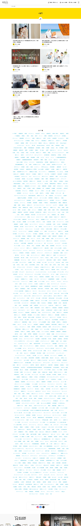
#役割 (24, 404)
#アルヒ (36, 239)
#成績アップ (58, 132)
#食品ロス (16, 308)
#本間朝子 (47, 132)
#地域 (57, 237)
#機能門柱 (61, 308)
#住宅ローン (58, 103)
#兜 (65, 318)
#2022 (26, 227)
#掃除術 (53, 153)
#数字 (46, 370)
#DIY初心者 (38, 280)
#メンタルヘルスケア (41, 177)
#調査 (46, 180)
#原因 (65, 258)
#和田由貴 (61, 168)
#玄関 (30, 127)
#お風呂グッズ (42, 246)
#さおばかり (44, 390)
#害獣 (60, 444)
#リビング (36, 160)
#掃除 (45, 98)
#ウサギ (65, 394)
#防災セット (50, 277)
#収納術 (49, 148)
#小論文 (38, 294)
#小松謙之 (34, 137)
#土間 (37, 156)
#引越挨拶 (40, 361)
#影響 (21, 335)
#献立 (23, 356)
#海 (47, 406)
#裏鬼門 (31, 244)
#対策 (27, 115)
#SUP (29, 223)
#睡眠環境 (18, 418)
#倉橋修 (22, 106)
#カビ (30, 139)
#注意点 (52, 110)
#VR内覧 (38, 225)
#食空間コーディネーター (57, 127)
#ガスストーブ (59, 311)
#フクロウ (29, 380)
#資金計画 (61, 299)
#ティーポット (29, 433)
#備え (52, 108)
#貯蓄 (21, 406)
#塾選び (31, 339)
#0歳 (63, 225)
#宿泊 (57, 423)
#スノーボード (18, 421)
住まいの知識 (63, 2)
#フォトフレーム (32, 387)
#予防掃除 (65, 163)
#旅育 (54, 148)
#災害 (44, 101)
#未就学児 (33, 215)
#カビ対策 (35, 359)
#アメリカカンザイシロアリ (53, 339)
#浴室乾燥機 (64, 187)
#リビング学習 (50, 349)
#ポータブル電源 (58, 390)
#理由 (27, 397)
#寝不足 (28, 208)
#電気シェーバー (25, 292)
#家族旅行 (44, 199)
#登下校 (29, 313)
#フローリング (16, 201)
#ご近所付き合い (61, 366)
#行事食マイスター (37, 127)
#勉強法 (40, 106)
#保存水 (39, 392)
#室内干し (42, 156)
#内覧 (23, 146)
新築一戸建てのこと (53, 2)
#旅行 (24, 151)
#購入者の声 (21, 447)
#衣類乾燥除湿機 (64, 263)
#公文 (59, 175)
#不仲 (15, 280)
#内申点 (60, 399)
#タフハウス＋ (34, 437)
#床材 (57, 304)
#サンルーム (23, 223)
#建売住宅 (21, 113)
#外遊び (66, 144)
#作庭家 (22, 129)
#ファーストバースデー (29, 301)
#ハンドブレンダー (60, 316)
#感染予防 (65, 132)
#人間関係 (16, 399)
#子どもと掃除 (63, 191)
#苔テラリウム (45, 139)
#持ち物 (21, 189)
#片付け (66, 148)
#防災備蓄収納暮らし (19, 127)
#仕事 (54, 184)
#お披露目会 (16, 444)
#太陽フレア (35, 421)
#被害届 (55, 399)
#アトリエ (57, 239)
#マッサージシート (56, 354)
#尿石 (34, 444)
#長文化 (65, 349)
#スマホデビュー (52, 418)
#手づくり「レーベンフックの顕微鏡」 (22, 347)
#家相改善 (65, 323)
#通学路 (43, 218)
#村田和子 (52, 139)
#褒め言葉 (65, 265)
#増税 (16, 433)
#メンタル (65, 208)
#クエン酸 (48, 153)
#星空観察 (42, 423)
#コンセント (39, 378)
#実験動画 (40, 172)
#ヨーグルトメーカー (33, 456)
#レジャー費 (63, 344)
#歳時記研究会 (52, 146)
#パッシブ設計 (57, 213)
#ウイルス (15, 447)
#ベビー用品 (63, 242)
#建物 (52, 251)
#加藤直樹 (22, 137)
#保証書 (61, 447)
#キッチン (28, 108)
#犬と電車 (27, 282)
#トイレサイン (53, 435)
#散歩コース (36, 447)
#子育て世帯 (44, 261)
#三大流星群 (25, 435)
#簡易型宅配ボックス (62, 413)
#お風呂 (22, 115)
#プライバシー (40, 215)
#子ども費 (38, 261)
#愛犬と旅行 (38, 440)
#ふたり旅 (60, 440)
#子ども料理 (41, 342)
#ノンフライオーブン (18, 370)
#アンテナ (21, 237)
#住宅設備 (32, 175)
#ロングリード (30, 351)
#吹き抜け (17, 242)
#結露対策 (36, 268)
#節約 (33, 101)
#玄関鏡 (28, 294)
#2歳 (22, 227)
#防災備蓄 (57, 277)
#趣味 (33, 203)
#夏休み (23, 168)
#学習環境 (30, 160)
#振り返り (37, 351)
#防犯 (20, 409)
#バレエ (47, 244)
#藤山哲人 (62, 96)
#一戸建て (15, 96)
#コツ (14, 151)
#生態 (29, 289)
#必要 (38, 366)
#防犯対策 (50, 98)
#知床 (33, 413)
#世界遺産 (37, 454)
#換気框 (44, 444)
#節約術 (50, 180)
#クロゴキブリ (55, 249)
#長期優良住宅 (17, 351)
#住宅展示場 (46, 117)
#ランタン (66, 342)
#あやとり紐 (62, 122)
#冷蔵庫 (47, 110)
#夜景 (26, 368)
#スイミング (60, 182)
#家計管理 (50, 328)
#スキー (38, 416)
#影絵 (67, 411)
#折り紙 (48, 108)
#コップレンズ (16, 270)
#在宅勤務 (29, 165)
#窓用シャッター (43, 452)
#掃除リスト (56, 191)
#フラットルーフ (30, 304)
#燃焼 (38, 265)
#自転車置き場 (47, 249)
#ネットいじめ (35, 337)
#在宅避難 (59, 323)
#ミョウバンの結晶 (52, 234)
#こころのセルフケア (61, 218)
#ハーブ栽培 (16, 320)
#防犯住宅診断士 (17, 146)
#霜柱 (56, 308)
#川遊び (32, 390)
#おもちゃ (66, 113)
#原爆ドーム (63, 239)
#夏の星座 (64, 425)
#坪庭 (20, 442)
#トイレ (52, 120)
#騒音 (49, 368)
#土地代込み (53, 342)
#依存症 (66, 230)
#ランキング (40, 146)
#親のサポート (53, 113)
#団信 (67, 170)
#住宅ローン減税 (64, 330)
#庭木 (27, 129)
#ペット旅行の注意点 (51, 385)
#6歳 (67, 227)
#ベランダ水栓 (41, 244)
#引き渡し (29, 318)
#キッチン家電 (25, 342)
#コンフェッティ (43, 268)
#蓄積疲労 (16, 187)
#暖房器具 (21, 203)
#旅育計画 (66, 428)
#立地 (56, 349)
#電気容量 (64, 289)
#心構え (31, 242)
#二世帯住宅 (29, 442)
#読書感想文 (22, 251)
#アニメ (66, 234)
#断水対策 (34, 449)
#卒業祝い (65, 313)
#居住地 (65, 399)
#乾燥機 (53, 285)
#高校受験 (37, 320)
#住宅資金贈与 (56, 330)
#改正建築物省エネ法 (46, 401)
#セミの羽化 (46, 292)
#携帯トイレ (24, 359)
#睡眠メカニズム (64, 416)
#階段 (62, 220)
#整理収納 (28, 378)
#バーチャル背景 (31, 184)
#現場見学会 (53, 117)
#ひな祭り (24, 172)
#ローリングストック (35, 218)
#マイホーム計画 (63, 139)
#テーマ (64, 433)
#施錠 (60, 349)
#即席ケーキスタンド (58, 335)
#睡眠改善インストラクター (30, 148)
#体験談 (52, 156)
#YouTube (58, 225)
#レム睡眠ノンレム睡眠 (24, 399)
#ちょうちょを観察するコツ (35, 435)
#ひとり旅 (15, 440)
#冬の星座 (50, 452)
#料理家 (46, 125)
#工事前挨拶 (32, 316)
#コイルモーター (25, 265)
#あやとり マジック (18, 258)
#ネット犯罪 (42, 337)
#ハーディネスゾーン (59, 201)
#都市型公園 (28, 444)
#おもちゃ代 (46, 437)
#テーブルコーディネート (39, 168)
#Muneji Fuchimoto (41, 108)
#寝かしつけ (17, 249)
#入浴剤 (36, 246)
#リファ (58, 397)
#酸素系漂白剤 (41, 380)
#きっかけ (54, 440)
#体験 (25, 296)
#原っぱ (32, 299)
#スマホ (42, 120)
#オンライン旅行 (55, 375)
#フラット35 (58, 156)
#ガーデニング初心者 (49, 311)
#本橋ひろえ (56, 160)
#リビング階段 (43, 349)
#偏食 (59, 442)
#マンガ (44, 354)
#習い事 (33, 108)
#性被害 (58, 411)
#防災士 (62, 125)
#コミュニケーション (61, 153)
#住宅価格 (16, 332)
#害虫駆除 (33, 120)
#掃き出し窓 (45, 428)
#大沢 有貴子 (59, 151)
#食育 (67, 115)
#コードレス (25, 156)
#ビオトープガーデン (29, 189)
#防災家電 (66, 275)
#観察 (28, 120)
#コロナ (27, 270)
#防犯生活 (66, 270)
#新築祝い (62, 328)
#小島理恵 (27, 103)
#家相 (43, 110)
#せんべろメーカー (29, 411)
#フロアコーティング (45, 304)
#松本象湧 (38, 110)
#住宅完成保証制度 (47, 330)
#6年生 (62, 227)
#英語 (29, 172)
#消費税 (56, 430)
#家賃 (45, 399)
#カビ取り (41, 359)
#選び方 (44, 175)
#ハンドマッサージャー (20, 318)
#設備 (53, 296)
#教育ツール (21, 433)
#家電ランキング (40, 158)
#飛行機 (53, 232)
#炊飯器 (40, 165)
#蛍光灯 (65, 304)
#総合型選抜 (25, 268)
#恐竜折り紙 (33, 275)
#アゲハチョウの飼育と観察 (22, 373)
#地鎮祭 (47, 201)
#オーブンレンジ (47, 378)
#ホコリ (19, 287)
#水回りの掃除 (49, 191)
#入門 (15, 394)
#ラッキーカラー (55, 351)
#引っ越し (42, 113)
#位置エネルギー (21, 392)
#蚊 (67, 359)
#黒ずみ (37, 273)
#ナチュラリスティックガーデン (28, 366)
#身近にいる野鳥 (18, 452)
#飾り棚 (24, 280)
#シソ (60, 382)
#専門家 (29, 296)
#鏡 (13, 359)
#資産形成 (41, 239)
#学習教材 (49, 344)
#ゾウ (41, 292)
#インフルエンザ (27, 335)
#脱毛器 (33, 294)
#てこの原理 (34, 347)
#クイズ (60, 394)
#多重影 (58, 361)
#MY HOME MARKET (26, 363)
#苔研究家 (50, 160)
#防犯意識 (54, 270)
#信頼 (16, 442)
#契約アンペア (58, 268)
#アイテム (65, 337)
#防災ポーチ (43, 277)
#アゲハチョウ (39, 428)
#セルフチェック (64, 409)
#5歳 (59, 227)
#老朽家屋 (27, 275)
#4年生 (46, 227)
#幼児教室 (52, 163)
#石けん (37, 182)
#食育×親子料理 (37, 306)
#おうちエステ (52, 323)
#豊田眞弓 (19, 151)
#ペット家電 (17, 385)
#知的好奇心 (16, 337)
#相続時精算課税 (51, 411)
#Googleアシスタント (57, 313)
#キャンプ (37, 153)
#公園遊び (27, 390)
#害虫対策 (39, 144)
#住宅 (67, 328)
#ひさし (16, 289)
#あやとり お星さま (48, 258)
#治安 (36, 394)
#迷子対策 (48, 351)
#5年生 (54, 227)
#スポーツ (57, 220)
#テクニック (36, 433)
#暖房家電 (60, 318)
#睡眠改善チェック (55, 416)
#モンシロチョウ (42, 254)
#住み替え (16, 165)
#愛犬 (57, 139)
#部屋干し (59, 285)
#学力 (14, 230)
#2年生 (18, 227)
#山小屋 (30, 361)
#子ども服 (66, 261)
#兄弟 (27, 220)
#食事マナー (60, 194)
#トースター (45, 435)
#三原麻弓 (66, 137)
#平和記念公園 (45, 382)
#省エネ (66, 196)
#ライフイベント (42, 347)
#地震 (66, 110)
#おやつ (42, 220)
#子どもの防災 (59, 261)
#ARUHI (31, 239)
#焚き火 (16, 251)
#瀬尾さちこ (20, 148)
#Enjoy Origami (63, 106)
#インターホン (50, 206)
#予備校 (34, 392)
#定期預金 (60, 301)
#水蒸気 (44, 449)
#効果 (49, 289)
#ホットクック (64, 325)
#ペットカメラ (25, 385)
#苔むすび (28, 137)
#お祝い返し (50, 268)
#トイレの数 (52, 370)
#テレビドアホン (23, 225)
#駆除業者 (35, 296)
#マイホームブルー (36, 363)
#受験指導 (58, 294)
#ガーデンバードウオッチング (20, 158)
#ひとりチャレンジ (30, 234)
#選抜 (41, 409)
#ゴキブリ (15, 194)
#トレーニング (60, 437)
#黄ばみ (63, 454)
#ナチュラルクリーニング (19, 163)
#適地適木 (59, 433)
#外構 (49, 172)
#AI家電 (21, 187)
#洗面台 (66, 447)
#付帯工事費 (23, 206)
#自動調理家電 (51, 242)
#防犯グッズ (48, 218)
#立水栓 (36, 423)
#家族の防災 (15, 299)
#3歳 (42, 227)
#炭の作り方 (37, 354)
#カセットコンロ (28, 191)
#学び (33, 208)
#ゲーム (24, 311)
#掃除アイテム (53, 170)
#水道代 (20, 449)
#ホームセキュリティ (37, 325)
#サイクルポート (21, 273)
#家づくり (19, 328)
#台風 (14, 115)
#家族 (49, 115)
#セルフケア (56, 409)
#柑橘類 (31, 263)
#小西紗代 (17, 106)
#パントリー (63, 380)
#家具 (66, 308)
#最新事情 (23, 344)
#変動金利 (60, 199)
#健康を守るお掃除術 (21, 160)
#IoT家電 (54, 337)
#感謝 (54, 433)
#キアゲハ (58, 454)
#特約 (51, 220)
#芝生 (21, 316)
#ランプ (47, 342)
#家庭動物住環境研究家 (27, 122)
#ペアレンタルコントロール (18, 382)
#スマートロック (34, 418)
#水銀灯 (28, 356)
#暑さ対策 (47, 318)
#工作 (42, 270)
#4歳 (50, 227)
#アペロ (52, 237)
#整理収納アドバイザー (54, 141)
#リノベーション (38, 399)
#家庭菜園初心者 (34, 249)
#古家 (56, 373)
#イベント (34, 172)
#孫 (17, 316)
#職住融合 (31, 454)
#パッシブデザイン (48, 213)
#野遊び (55, 144)
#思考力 (59, 223)
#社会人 (47, 220)
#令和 (67, 397)
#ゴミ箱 (24, 287)
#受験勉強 (64, 294)
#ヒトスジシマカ (28, 232)
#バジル (25, 246)
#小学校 (57, 392)
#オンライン (61, 373)
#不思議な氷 (55, 363)
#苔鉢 (21, 361)
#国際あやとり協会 (33, 134)
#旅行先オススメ (45, 397)
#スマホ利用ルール (61, 418)
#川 (52, 401)
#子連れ (56, 452)
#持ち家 (34, 380)
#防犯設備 (25, 409)
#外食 (39, 275)
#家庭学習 (20, 175)
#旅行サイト (31, 440)
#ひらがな (57, 320)
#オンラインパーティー (37, 375)
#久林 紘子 (22, 132)
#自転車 (40, 249)
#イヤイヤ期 (41, 370)
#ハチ (22, 249)
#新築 (25, 96)
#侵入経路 (48, 337)
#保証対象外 (34, 370)
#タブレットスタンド (18, 430)
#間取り (23, 98)
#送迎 (66, 437)
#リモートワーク (39, 180)
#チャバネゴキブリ (17, 313)
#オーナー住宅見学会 (17, 144)
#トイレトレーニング (18, 437)
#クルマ (64, 254)
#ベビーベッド (24, 244)
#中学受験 (65, 103)
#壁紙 (57, 447)
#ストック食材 (18, 425)
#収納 (32, 103)
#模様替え (17, 120)
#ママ (46, 359)
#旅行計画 (66, 440)
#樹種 (49, 440)
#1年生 (66, 225)
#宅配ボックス (32, 144)
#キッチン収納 (17, 208)
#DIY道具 (59, 280)
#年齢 (20, 170)
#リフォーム (22, 165)
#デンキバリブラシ (56, 289)
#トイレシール (61, 435)
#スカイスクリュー (45, 416)
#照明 (22, 177)
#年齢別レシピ (28, 254)
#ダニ (49, 177)
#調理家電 (19, 156)
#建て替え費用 (33, 397)
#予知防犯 (27, 215)
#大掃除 (52, 132)
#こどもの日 (36, 191)
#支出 (21, 296)
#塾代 (24, 442)
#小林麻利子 (53, 137)
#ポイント (15, 215)
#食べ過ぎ (23, 380)
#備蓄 (15, 168)
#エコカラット (23, 289)
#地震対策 (48, 287)
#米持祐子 (66, 151)
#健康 (67, 201)
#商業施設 (50, 265)
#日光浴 (21, 428)
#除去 (32, 399)
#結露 (31, 268)
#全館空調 (49, 184)
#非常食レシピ (63, 292)
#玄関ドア (23, 294)
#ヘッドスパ (40, 318)
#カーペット (22, 256)
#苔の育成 (39, 316)
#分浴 (48, 246)
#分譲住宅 (51, 158)
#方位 (18, 115)
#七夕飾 (33, 430)
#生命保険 (38, 208)
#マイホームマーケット (46, 363)
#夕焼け (32, 428)
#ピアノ (34, 163)
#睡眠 (60, 165)
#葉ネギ (38, 344)
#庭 (63, 156)
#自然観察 (23, 120)
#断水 (29, 449)
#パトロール (37, 382)
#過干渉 (16, 296)
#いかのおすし (63, 203)
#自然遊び (61, 144)
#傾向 (14, 184)
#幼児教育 (36, 287)
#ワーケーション (19, 454)
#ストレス (60, 113)
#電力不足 (29, 392)
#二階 (51, 406)
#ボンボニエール (63, 249)
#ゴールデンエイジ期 (37, 313)
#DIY (57, 106)
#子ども (43, 96)
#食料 (31, 306)
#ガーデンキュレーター (19, 103)
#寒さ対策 (33, 177)
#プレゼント (58, 163)
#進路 (63, 170)
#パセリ (31, 382)
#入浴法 (58, 187)
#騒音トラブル (61, 368)
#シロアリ (55, 168)
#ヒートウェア (53, 318)
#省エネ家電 (17, 199)
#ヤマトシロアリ (50, 454)
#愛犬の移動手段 (16, 363)
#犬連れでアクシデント (45, 230)
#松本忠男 (60, 137)
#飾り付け (66, 273)
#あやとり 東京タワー (58, 258)
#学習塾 (66, 134)
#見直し (42, 351)
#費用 (31, 270)
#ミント (65, 356)
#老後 (52, 373)
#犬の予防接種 (55, 282)
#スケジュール (27, 406)
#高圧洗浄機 (31, 320)
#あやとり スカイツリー (37, 258)
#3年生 (37, 227)
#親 (58, 177)
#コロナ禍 (32, 115)
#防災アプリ (59, 275)
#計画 (67, 213)
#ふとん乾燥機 (18, 311)
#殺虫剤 (50, 335)
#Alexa (57, 232)
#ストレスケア (53, 182)
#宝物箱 (44, 440)
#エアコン (37, 103)
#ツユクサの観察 (64, 370)
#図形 (16, 413)
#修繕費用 (50, 399)
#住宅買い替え (38, 175)
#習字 (51, 382)
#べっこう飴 (26, 437)
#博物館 (63, 361)
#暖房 (16, 203)
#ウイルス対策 (37, 237)
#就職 (49, 199)
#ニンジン (29, 256)
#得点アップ (56, 180)
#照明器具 (27, 177)
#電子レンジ (28, 211)
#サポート (34, 223)
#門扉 (57, 172)
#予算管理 (47, 251)
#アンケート (27, 101)
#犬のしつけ (47, 282)
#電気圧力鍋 (17, 292)
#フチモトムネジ (20, 108)
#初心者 (27, 249)
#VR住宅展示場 (29, 447)
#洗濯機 (15, 449)
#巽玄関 (51, 430)
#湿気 (30, 359)
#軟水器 (39, 449)
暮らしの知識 (72, 2)
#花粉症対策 (37, 270)
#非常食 (61, 196)
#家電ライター (51, 103)
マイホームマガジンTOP (16, 506)
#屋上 (32, 404)
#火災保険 (15, 301)
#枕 (51, 387)
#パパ (28, 273)
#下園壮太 (46, 165)
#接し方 (21, 332)
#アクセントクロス (21, 230)
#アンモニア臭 (60, 234)
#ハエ (15, 306)
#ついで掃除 (59, 332)
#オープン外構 (64, 375)
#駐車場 (62, 177)
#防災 (67, 101)
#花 (61, 304)
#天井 (14, 261)
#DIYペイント (45, 280)
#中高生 (36, 339)
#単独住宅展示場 (53, 165)
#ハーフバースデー (51, 316)
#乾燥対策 (65, 285)
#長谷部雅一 (52, 129)
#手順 (26, 394)
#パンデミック (40, 213)
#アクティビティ (59, 230)
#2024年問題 (32, 227)
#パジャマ (25, 213)
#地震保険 (41, 196)
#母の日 (25, 361)
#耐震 (54, 218)
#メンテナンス (31, 354)
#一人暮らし (28, 349)
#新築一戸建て (55, 96)
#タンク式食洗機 (40, 430)
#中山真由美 (17, 141)
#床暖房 (52, 304)
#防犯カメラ (29, 168)
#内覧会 (48, 392)
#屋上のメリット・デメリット (37, 356)
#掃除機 (24, 184)
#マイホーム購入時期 (19, 254)
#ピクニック (40, 387)
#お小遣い (38, 390)
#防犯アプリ (48, 270)
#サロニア (61, 404)
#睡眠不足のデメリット (54, 125)
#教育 (54, 223)
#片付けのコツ (60, 148)
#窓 (43, 151)
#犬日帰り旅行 (49, 273)
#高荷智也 (57, 108)
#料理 (19, 172)
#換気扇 (49, 444)
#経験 (45, 172)
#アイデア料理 (47, 332)
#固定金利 (54, 199)
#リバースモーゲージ (27, 401)
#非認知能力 (37, 141)
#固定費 (54, 301)
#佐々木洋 (65, 146)
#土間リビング (17, 285)
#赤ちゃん (45, 106)
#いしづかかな (60, 134)
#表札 (51, 211)
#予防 (44, 392)
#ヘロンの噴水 (24, 320)
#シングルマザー (16, 416)
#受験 (34, 199)
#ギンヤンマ (53, 413)
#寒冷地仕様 (32, 265)
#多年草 (55, 382)
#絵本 (63, 213)
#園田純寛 (44, 148)
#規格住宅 (48, 96)
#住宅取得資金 (16, 330)
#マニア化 (47, 137)
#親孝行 (41, 299)
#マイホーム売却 (17, 182)
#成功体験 (58, 425)
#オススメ (23, 218)
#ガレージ (33, 201)
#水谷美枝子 (17, 139)
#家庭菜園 (21, 101)
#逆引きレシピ (37, 401)
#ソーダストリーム (27, 421)
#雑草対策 (54, 449)
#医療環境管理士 (51, 134)
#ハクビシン (56, 380)
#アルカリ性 (63, 232)
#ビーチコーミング (55, 246)
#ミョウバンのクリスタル (41, 234)
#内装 (22, 337)
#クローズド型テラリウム (54, 263)
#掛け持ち (35, 256)
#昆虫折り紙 (44, 335)
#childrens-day (16, 263)
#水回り (31, 170)
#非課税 (65, 430)
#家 (46, 158)
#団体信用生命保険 (64, 172)
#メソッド (22, 211)
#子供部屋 (61, 110)
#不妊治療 (16, 335)
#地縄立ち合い (25, 339)
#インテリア (57, 206)
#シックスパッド (31, 416)
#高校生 (14, 175)
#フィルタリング (48, 299)
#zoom (47, 456)
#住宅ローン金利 (61, 359)
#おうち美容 (26, 323)
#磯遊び (21, 390)
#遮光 (65, 347)
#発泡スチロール (41, 425)
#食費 (53, 172)
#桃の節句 (47, 211)
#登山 (59, 170)
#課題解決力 (20, 394)
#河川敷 (63, 401)
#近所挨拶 (54, 366)
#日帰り (42, 273)
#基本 (20, 246)
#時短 (62, 108)
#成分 (16, 268)
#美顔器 (48, 296)
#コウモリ (30, 246)
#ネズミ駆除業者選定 (48, 409)
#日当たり (27, 428)
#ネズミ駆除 (21, 397)
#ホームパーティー (38, 117)
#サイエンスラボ (33, 106)
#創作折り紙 (51, 106)
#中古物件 (15, 409)
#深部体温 (30, 194)
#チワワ (32, 261)
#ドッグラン (28, 196)
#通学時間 (43, 406)
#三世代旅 (19, 435)
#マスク (49, 354)
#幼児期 (65, 332)
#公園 (27, 382)
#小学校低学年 (64, 392)
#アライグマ (15, 397)
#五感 (44, 127)
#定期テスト (65, 382)
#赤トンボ (53, 397)
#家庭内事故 (24, 285)
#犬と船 (21, 282)
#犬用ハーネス (33, 282)
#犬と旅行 (19, 184)
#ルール (46, 404)
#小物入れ (37, 230)
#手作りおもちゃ (44, 129)
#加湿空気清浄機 (33, 332)
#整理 (47, 141)
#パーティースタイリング (20, 180)
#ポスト (65, 390)
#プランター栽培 (64, 387)
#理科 (27, 106)
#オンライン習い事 (18, 375)
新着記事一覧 (14, 508)
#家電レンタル (64, 320)
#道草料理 (48, 356)
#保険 (65, 335)
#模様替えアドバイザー (38, 211)
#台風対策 (36, 442)
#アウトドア (63, 141)
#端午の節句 (49, 223)
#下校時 (59, 449)
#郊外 (53, 425)
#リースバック (56, 344)
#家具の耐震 (53, 287)
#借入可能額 (33, 251)
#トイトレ (53, 437)
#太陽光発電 (42, 421)
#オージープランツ (34, 187)
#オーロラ (37, 242)
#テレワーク (48, 168)
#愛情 (43, 208)
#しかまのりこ (61, 101)
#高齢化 (42, 232)
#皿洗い (19, 280)
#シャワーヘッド (39, 413)
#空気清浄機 (17, 153)
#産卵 (64, 421)
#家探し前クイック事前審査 (51, 394)
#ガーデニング (57, 98)
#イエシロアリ (50, 308)
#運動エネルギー (16, 342)
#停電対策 (21, 215)
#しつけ (14, 172)
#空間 (47, 421)
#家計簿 (37, 328)
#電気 (32, 292)
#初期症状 (42, 287)
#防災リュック (17, 277)
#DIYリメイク (52, 280)
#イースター (47, 196)
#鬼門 (47, 113)
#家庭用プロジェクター (18, 325)
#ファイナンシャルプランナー (58, 115)
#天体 (28, 261)
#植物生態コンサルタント (43, 163)
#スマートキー (31, 182)
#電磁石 (36, 292)
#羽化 (57, 196)
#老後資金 (54, 177)
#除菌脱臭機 (16, 223)
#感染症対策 (30, 206)
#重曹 (41, 122)
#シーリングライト (21, 261)
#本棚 (28, 251)
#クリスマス (31, 125)
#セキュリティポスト (33, 409)
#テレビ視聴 (43, 433)
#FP (65, 127)
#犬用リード (40, 282)
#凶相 (35, 244)
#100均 (66, 184)
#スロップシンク (25, 418)
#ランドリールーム (31, 344)
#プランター (56, 387)
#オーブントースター (57, 378)
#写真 (51, 144)
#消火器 (66, 299)
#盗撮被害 (65, 444)
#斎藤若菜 (21, 96)
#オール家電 (14, 234)
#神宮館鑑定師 (31, 110)
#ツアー (40, 437)
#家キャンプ (33, 323)
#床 (65, 199)
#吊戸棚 (34, 318)
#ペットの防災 (37, 277)
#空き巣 (65, 189)
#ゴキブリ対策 (17, 265)
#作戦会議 (35, 425)
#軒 (67, 287)
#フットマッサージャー (28, 308)
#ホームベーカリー (18, 323)
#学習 (67, 175)
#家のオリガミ (49, 203)
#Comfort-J (43, 265)
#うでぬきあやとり (18, 239)
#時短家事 (65, 223)
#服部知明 (59, 129)
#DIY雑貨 (15, 196)
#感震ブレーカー (61, 287)
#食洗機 (66, 194)
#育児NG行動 (51, 261)
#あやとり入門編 (64, 256)
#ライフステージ (51, 347)
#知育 (14, 134)
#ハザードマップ (29, 117)
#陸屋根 (37, 304)
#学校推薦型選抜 (35, 406)
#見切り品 (37, 263)
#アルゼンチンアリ (64, 237)
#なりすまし (16, 206)
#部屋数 (36, 404)
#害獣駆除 (38, 151)
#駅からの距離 (31, 280)
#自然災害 (18, 366)
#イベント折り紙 (45, 294)
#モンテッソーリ (36, 139)
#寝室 (46, 122)
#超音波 (46, 442)
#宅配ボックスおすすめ (42, 323)
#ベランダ (55, 444)
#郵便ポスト (23, 354)
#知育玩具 (45, 289)
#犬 (26, 127)
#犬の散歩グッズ (63, 282)
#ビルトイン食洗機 (58, 189)
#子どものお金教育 (24, 263)
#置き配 (15, 275)
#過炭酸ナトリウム (45, 182)
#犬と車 (16, 282)
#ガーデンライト (31, 311)
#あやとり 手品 (27, 258)
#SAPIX (16, 406)
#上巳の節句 (64, 206)
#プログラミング (48, 215)
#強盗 (28, 218)
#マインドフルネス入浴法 (56, 356)
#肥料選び (26, 299)
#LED (18, 177)
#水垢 (44, 184)
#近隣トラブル (20, 368)
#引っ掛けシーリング (40, 203)
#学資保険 (39, 289)
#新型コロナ (38, 101)
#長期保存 (23, 351)
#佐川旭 (46, 146)
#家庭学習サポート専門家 (31, 132)
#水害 (24, 449)
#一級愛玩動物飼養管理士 (61, 120)
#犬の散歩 (35, 196)
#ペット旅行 (45, 144)
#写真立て (47, 387)
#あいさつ (26, 316)
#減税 (61, 430)
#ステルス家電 (63, 423)
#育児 (28, 98)
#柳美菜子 (15, 170)
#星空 (66, 220)
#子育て (42, 153)
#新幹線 (56, 251)
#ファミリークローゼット (61, 296)
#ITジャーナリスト (52, 175)
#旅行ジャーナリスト (23, 440)
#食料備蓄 (54, 306)
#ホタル (20, 301)
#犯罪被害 (36, 194)
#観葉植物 (23, 201)
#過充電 (64, 378)
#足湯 (21, 308)
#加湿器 (26, 332)
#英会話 (23, 199)
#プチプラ (25, 387)
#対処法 (26, 187)
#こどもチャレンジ (33, 342)
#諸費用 (38, 199)
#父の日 (21, 299)
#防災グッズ (38, 115)
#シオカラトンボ (27, 413)
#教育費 (33, 289)
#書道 (16, 191)
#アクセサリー (30, 230)
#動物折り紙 (25, 170)
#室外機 (33, 378)
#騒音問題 (54, 368)
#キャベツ (35, 254)
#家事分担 (24, 182)
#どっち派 (44, 225)
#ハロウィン (37, 129)
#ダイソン (30, 287)
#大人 (22, 232)
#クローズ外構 (44, 263)
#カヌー (59, 254)
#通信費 (55, 265)
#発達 (45, 194)
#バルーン (53, 244)
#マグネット (16, 354)
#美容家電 (16, 189)
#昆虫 (39, 335)
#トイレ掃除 (15, 225)
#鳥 (36, 189)
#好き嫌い (22, 349)
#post (15, 392)
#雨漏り (36, 113)
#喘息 (52, 239)
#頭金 (30, 285)
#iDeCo (53, 332)
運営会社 (13, 515)
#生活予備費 (35, 349)
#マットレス (64, 354)
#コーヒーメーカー (23, 194)
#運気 (47, 208)
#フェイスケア (42, 296)
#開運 (25, 110)
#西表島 (59, 337)
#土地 (63, 175)
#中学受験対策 (42, 339)
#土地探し (60, 342)
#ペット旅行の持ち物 (61, 385)
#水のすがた (42, 308)
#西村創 (23, 141)
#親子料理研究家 (49, 380)
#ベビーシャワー (16, 244)
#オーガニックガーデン (19, 378)
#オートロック (43, 242)
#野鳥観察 (31, 153)
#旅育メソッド (59, 428)
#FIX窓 (49, 301)
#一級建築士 (17, 98)
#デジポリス (20, 275)
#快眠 (45, 313)
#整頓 (42, 141)
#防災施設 (30, 277)
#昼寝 (67, 363)
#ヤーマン (43, 454)
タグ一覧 (13, 510)
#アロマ (25, 239)
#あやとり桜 (56, 256)
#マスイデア (58, 208)
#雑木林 (22, 270)
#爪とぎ (50, 256)
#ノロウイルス (27, 370)
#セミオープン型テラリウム (18, 411)
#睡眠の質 (65, 165)
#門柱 (64, 311)
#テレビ (47, 120)
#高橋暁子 (18, 122)
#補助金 (40, 189)
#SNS (39, 148)
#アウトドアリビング (17, 213)
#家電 (67, 96)
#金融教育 (55, 299)
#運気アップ (40, 137)
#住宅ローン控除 (52, 359)
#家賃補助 (35, 165)
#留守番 (32, 328)
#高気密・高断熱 (44, 320)
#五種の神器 (43, 301)
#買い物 (22, 220)
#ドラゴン (35, 285)
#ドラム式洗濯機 (42, 285)
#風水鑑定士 (43, 103)
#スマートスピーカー (34, 220)
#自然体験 (29, 163)
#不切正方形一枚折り (18, 110)
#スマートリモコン (43, 418)
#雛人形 (51, 320)
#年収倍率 (15, 237)
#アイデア (41, 332)
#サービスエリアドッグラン (41, 411)
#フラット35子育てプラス (19, 304)
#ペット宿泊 (42, 385)
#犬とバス (65, 280)
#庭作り (22, 117)
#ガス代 (38, 201)
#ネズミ (66, 215)
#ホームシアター (46, 325)
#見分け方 (56, 203)
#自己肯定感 (16, 220)
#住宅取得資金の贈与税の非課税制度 (34, 330)
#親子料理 (25, 144)
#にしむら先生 (30, 141)
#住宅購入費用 (28, 325)
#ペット (40, 98)
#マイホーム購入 (38, 170)
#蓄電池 (29, 425)
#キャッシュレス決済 (43, 256)
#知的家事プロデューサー (22, 134)
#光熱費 (29, 225)
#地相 (31, 129)
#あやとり (56, 122)
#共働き (14, 287)
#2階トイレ (63, 406)
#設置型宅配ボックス (50, 423)
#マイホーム (31, 96)
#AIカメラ (48, 232)
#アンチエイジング (29, 237)
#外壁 (41, 447)
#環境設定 (29, 199)
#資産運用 (47, 239)
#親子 (36, 98)
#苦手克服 (17, 380)
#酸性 (53, 230)
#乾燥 (49, 285)
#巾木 (16, 246)
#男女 (19, 356)
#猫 (56, 110)
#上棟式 (22, 444)
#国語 (62, 160)
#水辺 (49, 449)
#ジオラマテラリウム (46, 275)
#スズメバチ (52, 421)
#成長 (44, 316)
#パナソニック (32, 213)
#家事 (26, 113)
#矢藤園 (53, 151)
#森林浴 (36, 308)
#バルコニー (41, 187)
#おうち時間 (40, 132)
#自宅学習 (26, 175)
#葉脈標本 (43, 344)
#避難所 (20, 413)
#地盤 (43, 201)
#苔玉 (17, 361)
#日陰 (63, 411)
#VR (34, 225)
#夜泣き (30, 368)
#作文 (20, 268)
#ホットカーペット (56, 325)
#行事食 (47, 156)
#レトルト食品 (19, 401)
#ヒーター (65, 129)
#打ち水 (41, 442)
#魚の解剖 (37, 301)
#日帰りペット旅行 (58, 273)
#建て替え (17, 218)
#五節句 (48, 127)
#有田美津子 (36, 122)
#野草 (36, 299)
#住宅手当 (23, 330)
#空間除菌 (59, 421)
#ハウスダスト (26, 328)
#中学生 (64, 117)
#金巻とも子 (15, 137)
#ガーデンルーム (40, 311)
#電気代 (44, 115)
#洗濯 (66, 168)
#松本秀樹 (16, 132)
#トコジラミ (63, 246)
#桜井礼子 (59, 146)
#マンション (15, 101)
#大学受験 (64, 442)
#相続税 (34, 335)
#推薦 (39, 397)
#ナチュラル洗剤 (58, 211)
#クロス (15, 273)
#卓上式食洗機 (27, 430)
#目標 (47, 430)
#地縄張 (18, 339)
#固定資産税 (56, 215)
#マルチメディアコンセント (49, 361)
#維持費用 (52, 208)
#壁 (45, 206)
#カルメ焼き (15, 256)
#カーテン (32, 156)
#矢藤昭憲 (48, 151)
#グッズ (49, 313)
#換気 (33, 151)
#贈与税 (24, 313)
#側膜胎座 (17, 344)
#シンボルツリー (41, 223)
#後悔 (63, 397)
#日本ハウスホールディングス (40, 368)
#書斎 (19, 168)
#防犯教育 (60, 270)
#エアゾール (36, 232)
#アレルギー (21, 234)
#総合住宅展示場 (31, 158)
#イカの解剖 (30, 423)
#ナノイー (62, 363)
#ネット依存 (27, 337)
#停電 (38, 120)
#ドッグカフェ (21, 196)
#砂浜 (65, 404)
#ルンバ (41, 404)
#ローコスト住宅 (43, 160)
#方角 (54, 275)
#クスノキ (54, 254)
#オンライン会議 (27, 375)
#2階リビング (56, 406)
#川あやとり (57, 401)
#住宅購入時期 (63, 251)
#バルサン (59, 244)
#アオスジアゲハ (45, 237)
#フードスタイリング (62, 306)
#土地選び (31, 113)
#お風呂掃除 (48, 187)
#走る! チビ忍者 (53, 404)
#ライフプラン (59, 347)
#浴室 (54, 187)
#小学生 (49, 101)
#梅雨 (61, 215)
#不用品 (29, 151)
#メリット (17, 211)
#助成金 (48, 425)
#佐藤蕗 (14, 148)
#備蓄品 (24, 425)
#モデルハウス (24, 139)
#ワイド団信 (65, 449)
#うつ (41, 194)
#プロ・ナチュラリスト (31, 146)
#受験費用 (52, 294)
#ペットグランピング (34, 385)
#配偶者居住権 (23, 423)
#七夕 (66, 182)
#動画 (35, 361)
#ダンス (32, 273)
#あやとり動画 (19, 125)
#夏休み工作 (15, 428)
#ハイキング (27, 203)
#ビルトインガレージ (48, 189)
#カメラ (50, 122)
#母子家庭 (24, 416)
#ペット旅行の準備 (17, 387)
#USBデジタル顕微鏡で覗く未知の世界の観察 (39, 373)
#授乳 (57, 370)
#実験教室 (15, 113)
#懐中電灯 (66, 301)
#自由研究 (54, 101)
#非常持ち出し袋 (54, 292)
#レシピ (33, 180)
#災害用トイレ (64, 277)
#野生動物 (25, 452)
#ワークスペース (60, 184)
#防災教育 (24, 277)
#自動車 (57, 242)
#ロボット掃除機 (17, 404)
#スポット (17, 423)
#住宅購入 (64, 98)
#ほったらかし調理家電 (45, 366)
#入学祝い (17, 232)
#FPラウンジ (16, 129)
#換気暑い (39, 444)
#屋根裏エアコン (24, 242)
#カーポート (21, 191)
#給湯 (14, 328)
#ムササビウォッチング (23, 306)
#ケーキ (48, 254)
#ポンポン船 (50, 390)
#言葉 (26, 454)
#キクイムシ (65, 244)
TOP (12, 6)
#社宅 (60, 265)
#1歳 (14, 227)
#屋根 (28, 404)
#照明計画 (16, 349)
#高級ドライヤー (64, 351)
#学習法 (59, 117)
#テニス (49, 433)
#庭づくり (17, 117)
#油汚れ (64, 211)
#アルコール (24, 153)
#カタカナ (62, 339)
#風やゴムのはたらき (33, 452)
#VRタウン (38, 184)
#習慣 (52, 201)
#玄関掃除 (17, 294)
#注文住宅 (37, 96)
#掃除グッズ (45, 170)
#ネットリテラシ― (43, 134)
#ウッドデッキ (51, 225)
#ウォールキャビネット (49, 447)
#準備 (28, 180)
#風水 (32, 98)
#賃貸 (28, 201)
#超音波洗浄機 (53, 442)
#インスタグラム (58, 158)
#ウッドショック (62, 452)
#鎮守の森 (47, 413)
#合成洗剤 (52, 428)
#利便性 (64, 268)
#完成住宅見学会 (39, 125)
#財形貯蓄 (31, 394)
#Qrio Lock (41, 394)
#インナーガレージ (38, 206)
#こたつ (23, 208)
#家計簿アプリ (43, 328)
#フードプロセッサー (46, 306)
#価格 (53, 392)
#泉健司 (65, 158)
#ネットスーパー (47, 375)
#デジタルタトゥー (52, 194)
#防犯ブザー (63, 180)
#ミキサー (18, 359)
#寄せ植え (16, 390)
